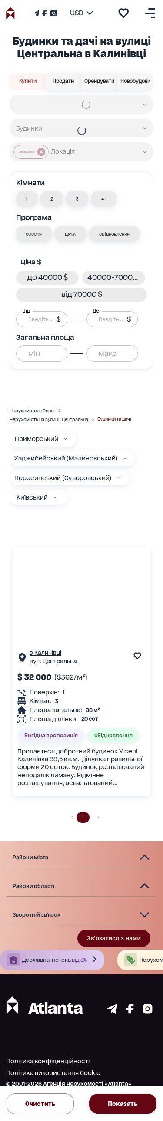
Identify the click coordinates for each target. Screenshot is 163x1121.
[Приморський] (65, 439)
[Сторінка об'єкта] (22, 659)
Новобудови (135, 81)
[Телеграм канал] (37, 13)
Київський (32, 497)
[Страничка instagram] (148, 1011)
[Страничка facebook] (130, 1011)
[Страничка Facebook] (44, 13)
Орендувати (99, 81)
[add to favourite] (123, 13)
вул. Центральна (53, 661)
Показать (122, 1104)
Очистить (40, 1104)
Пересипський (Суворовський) (62, 477)
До (96, 311)
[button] (27, 199)
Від (26, 311)
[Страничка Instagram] (52, 13)
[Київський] (55, 497)
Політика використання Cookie (53, 1072)
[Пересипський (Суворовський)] (119, 478)
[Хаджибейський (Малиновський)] (125, 458)
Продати (63, 81)
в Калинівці (45, 653)
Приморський (36, 438)
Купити (28, 81)
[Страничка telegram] (112, 1011)
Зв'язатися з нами (113, 938)
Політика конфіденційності (48, 1061)
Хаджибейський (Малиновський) (65, 458)
